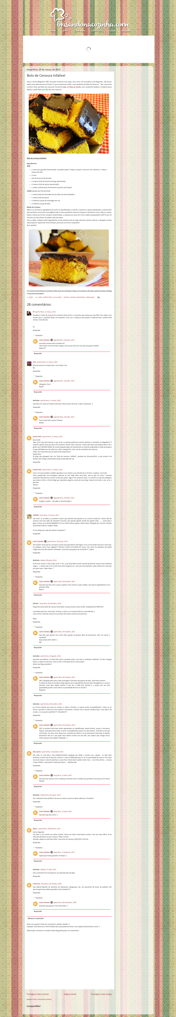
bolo (40, 297)
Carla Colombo (44, 340)
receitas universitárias (77, 297)
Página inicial (70, 994)
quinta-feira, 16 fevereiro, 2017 (49, 829)
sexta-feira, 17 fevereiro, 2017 (64, 852)
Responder (36, 330)
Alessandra (37, 752)
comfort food (47, 297)
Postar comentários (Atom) (42, 999)
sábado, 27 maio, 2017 (48, 869)
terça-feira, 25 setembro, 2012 (50, 603)
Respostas (39, 335)
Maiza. (35, 829)
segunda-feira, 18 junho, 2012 (64, 340)
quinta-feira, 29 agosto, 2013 (50, 656)
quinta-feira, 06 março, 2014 (50, 795)
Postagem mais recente (38, 994)
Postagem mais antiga (101, 994)
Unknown (36, 884)
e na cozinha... (58, 297)
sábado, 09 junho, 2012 (48, 560)
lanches (66, 297)
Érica (34, 362)
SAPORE (36, 515)
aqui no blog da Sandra (72, 87)
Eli (33, 312)
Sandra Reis (37, 436)
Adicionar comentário (36, 918)
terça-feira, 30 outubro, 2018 (51, 884)
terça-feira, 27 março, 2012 (49, 515)
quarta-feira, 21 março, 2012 (45, 312)
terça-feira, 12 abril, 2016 (63, 775)
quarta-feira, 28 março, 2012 (57, 541)
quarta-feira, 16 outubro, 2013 (52, 752)
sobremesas (90, 297)
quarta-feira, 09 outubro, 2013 (64, 581)
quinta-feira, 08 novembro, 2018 (65, 902)
